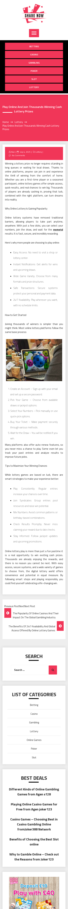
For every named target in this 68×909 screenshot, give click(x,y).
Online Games (34, 740)
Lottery (34, 87)
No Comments (18, 155)
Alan (13, 151)
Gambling (34, 62)
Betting (34, 46)
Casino (34, 54)
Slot (34, 79)
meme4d (58, 230)
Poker (34, 71)
